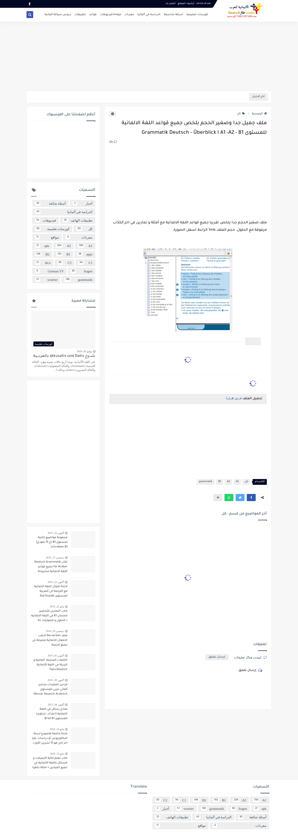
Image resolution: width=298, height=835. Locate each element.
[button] (251, 497)
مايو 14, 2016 (57, 729)
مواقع (47, 237)
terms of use (203, 3)
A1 (237, 481)
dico (43, 263)
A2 (228, 481)
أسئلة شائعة (50, 204)
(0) (113, 142)
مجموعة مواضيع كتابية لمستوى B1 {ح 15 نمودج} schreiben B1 (51, 542)
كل (241, 113)
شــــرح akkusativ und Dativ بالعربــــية (64, 356)
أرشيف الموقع (186, 3)
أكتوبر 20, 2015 (56, 680)
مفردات (129, 14)
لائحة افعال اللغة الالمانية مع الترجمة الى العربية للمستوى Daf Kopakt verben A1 (50, 591)
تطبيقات (80, 14)
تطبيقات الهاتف (77, 220)
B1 (219, 481)
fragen (81, 271)
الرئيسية (259, 113)
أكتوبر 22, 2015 (56, 533)
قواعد (93, 14)
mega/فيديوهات (110, 14)
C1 (85, 263)
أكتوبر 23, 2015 (56, 582)
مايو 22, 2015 (57, 606)
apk (42, 246)
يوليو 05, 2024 (84, 351)
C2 (64, 263)
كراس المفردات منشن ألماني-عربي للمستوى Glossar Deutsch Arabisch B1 (50, 690)
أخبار (82, 204)
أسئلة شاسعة (173, 14)
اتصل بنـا (171, 3)
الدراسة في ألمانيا (148, 14)
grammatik (205, 481)
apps (84, 254)
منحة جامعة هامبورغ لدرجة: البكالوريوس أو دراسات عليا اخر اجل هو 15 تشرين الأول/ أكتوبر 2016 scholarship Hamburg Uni (49, 739)
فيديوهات (45, 220)
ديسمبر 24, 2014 (55, 631)
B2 (42, 254)
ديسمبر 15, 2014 (55, 557)
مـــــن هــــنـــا (234, 399)
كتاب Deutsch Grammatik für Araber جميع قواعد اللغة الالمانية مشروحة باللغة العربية (50, 567)
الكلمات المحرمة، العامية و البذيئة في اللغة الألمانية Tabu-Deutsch (50, 665)
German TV (49, 271)
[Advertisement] (149, 56)
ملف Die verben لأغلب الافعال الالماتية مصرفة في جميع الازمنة (49, 640)
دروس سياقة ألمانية (58, 14)
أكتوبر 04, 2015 (56, 704)
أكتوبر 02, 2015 (56, 655)
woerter (46, 280)
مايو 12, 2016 (57, 753)
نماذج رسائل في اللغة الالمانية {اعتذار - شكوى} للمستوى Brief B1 (51, 714)
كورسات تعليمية (197, 14)
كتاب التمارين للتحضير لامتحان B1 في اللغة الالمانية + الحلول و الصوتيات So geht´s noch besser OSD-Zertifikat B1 (49, 616)
